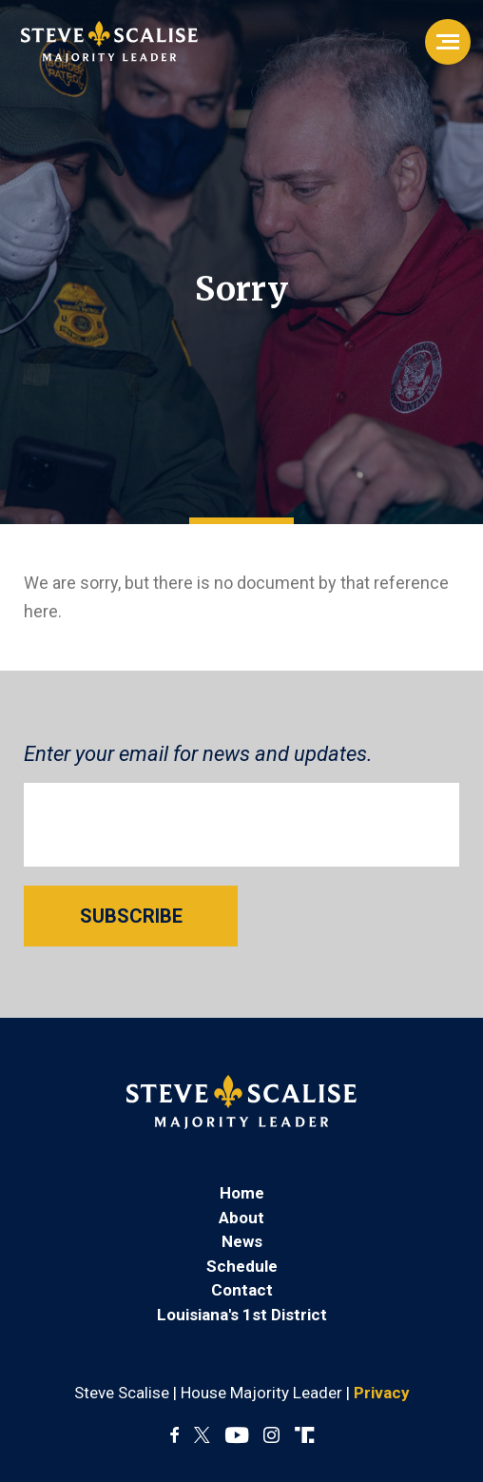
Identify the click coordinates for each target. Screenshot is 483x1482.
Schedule (242, 1266)
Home (242, 1192)
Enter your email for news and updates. (198, 754)
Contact (242, 1289)
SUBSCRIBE (131, 916)
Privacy (382, 1392)
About (241, 1217)
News (242, 1241)
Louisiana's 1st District (242, 1314)
